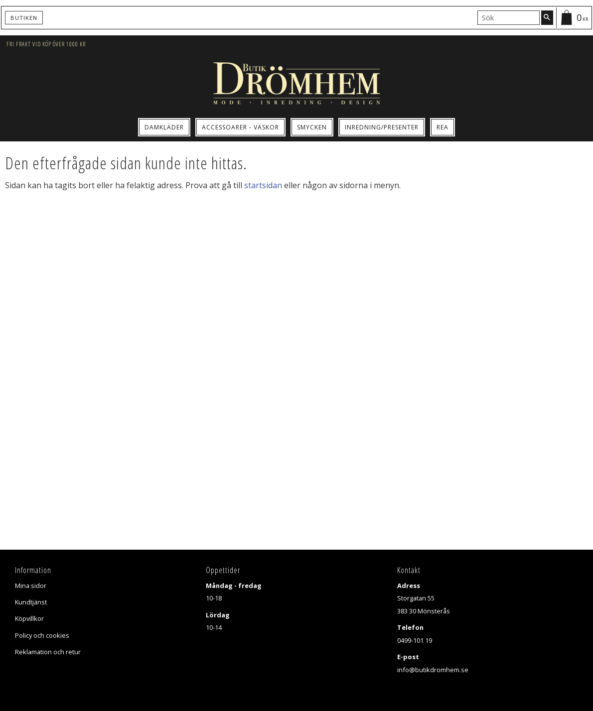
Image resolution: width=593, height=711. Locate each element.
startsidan (263, 185)
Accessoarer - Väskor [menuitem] (240, 127)
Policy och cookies (42, 635)
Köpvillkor (29, 618)
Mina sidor (30, 585)
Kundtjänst (31, 601)
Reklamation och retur (48, 651)
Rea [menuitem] (442, 127)
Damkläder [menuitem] (164, 127)
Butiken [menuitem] (23, 17)
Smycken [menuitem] (312, 127)
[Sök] (547, 17)
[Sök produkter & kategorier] (508, 17)
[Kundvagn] (573, 17)
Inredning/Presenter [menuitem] (382, 127)
